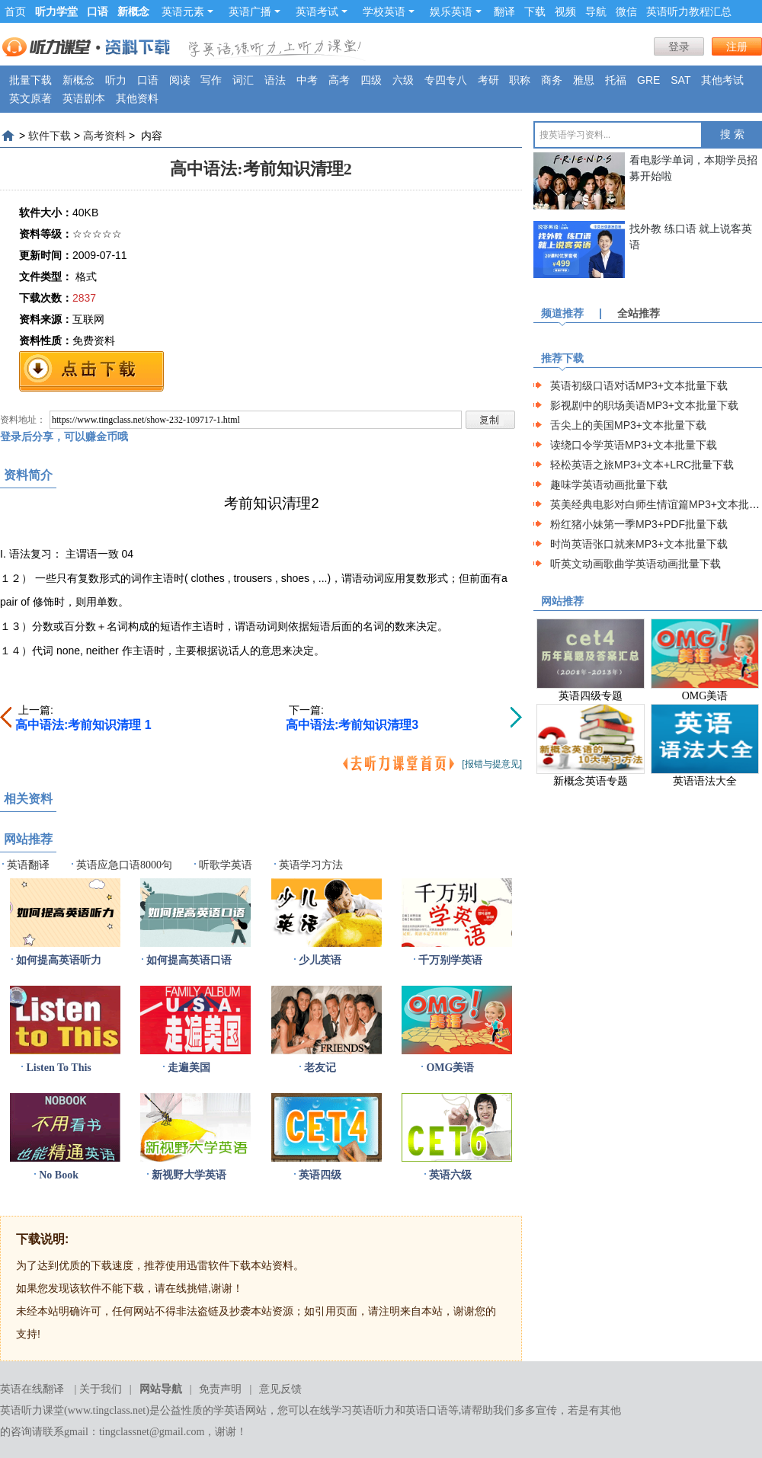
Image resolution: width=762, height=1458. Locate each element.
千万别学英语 (450, 960)
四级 (371, 80)
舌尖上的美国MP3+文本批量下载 (628, 425)
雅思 (583, 80)
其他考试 (722, 80)
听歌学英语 (225, 865)
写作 (211, 80)
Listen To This (58, 1067)
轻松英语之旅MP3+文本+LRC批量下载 (642, 465)
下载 (535, 11)
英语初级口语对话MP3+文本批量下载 (639, 385)
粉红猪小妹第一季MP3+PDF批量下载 (639, 524)
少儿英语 (320, 960)
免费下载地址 (91, 371)
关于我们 (100, 1389)
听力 (115, 80)
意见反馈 (280, 1389)
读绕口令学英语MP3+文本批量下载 (633, 445)
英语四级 (320, 1175)
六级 (403, 80)
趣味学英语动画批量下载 (609, 484)
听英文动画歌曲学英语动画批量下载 (635, 564)
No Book (58, 1175)
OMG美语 (450, 1067)
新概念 (78, 80)
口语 (147, 80)
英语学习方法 (311, 865)
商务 (551, 80)
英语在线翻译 (32, 1389)
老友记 (320, 1067)
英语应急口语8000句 (124, 865)
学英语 (229, 1410)
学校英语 (389, 11)
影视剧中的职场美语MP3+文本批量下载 (644, 405)
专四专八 (445, 80)
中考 (307, 80)
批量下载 (30, 80)
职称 (519, 80)
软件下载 (49, 135)
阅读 (179, 80)
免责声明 (220, 1389)
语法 (275, 80)
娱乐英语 (456, 11)
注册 (737, 46)
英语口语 (426, 1410)
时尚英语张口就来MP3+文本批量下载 (639, 544)
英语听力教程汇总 (689, 11)
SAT (680, 80)
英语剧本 (83, 98)
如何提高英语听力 (58, 960)
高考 (339, 80)
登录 (679, 46)
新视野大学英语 (189, 1175)
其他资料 (137, 98)
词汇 (243, 80)
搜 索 (732, 134)
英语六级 (450, 1175)
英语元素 (187, 11)
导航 (596, 11)
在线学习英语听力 (352, 1410)
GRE (648, 80)
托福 (615, 80)
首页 (15, 11)
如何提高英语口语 (189, 960)
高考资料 (104, 135)
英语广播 (254, 11)
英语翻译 (28, 865)
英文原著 (30, 98)
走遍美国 (189, 1067)
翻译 (504, 11)
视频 (565, 11)
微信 (626, 11)
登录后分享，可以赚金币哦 (64, 436)
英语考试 (321, 11)
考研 (488, 80)
